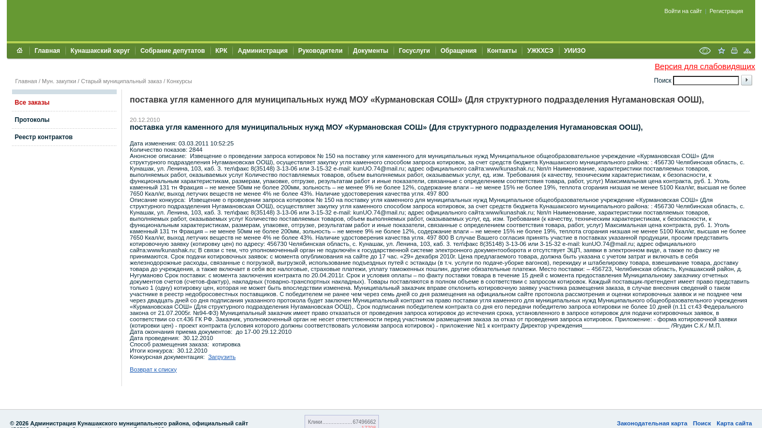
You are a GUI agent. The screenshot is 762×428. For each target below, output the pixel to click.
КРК (222, 50)
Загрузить (222, 357)
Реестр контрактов (44, 137)
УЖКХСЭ (540, 50)
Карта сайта (734, 423)
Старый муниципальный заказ (121, 81)
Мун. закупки (59, 81)
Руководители (320, 50)
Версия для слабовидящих (705, 66)
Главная (47, 50)
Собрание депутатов (172, 50)
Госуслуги (414, 50)
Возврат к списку (153, 369)
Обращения (459, 50)
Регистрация (726, 11)
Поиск (702, 423)
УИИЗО (575, 50)
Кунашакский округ (100, 50)
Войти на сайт (683, 11)
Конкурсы (179, 81)
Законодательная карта (652, 423)
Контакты (502, 50)
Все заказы (32, 102)
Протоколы (32, 119)
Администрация (262, 50)
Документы (370, 50)
